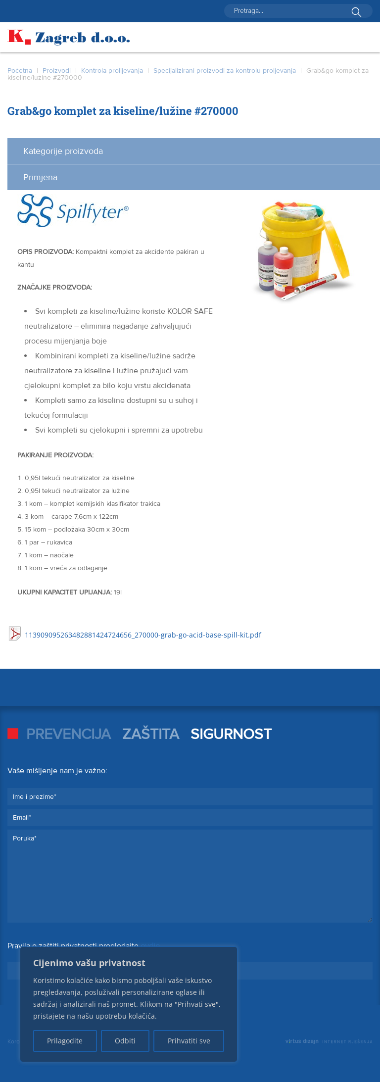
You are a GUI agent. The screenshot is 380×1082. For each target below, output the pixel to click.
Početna (19, 70)
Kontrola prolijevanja (112, 70)
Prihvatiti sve (189, 1040)
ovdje (150, 946)
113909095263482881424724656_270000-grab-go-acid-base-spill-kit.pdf (143, 634)
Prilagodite (65, 1040)
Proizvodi (57, 70)
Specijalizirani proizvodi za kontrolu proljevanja (224, 70)
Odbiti (125, 1040)
